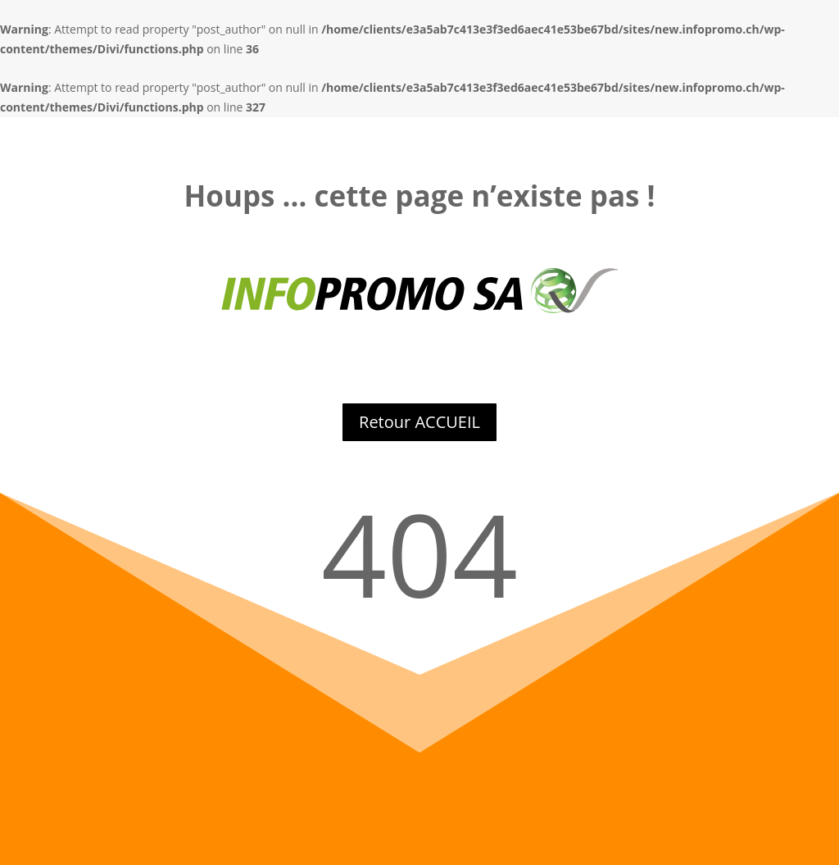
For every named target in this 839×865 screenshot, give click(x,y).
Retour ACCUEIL (419, 422)
